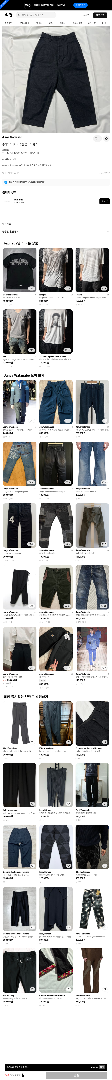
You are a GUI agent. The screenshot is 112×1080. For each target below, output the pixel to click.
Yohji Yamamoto (10, 810)
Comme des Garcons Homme (88, 748)
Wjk (4, 356)
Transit (79, 295)
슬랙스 (17, 173)
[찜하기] (97, 138)
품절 (76, 1075)
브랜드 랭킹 (78, 23)
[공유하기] (106, 138)
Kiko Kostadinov (10, 748)
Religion (43, 295)
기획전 (103, 23)
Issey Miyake (45, 810)
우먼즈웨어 (25, 23)
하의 (10, 173)
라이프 (40, 23)
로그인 (86, 15)
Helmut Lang (8, 995)
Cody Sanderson (10, 295)
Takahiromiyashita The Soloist (52, 356)
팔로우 (104, 201)
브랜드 (63, 23)
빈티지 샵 (92, 23)
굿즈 (52, 23)
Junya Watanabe (12, 137)
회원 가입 (100, 15)
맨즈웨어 (9, 23)
